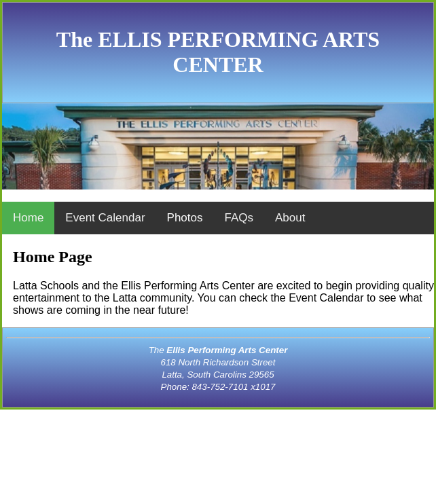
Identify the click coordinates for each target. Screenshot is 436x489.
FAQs (238, 217)
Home (28, 217)
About (290, 217)
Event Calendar (105, 217)
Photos (185, 217)
